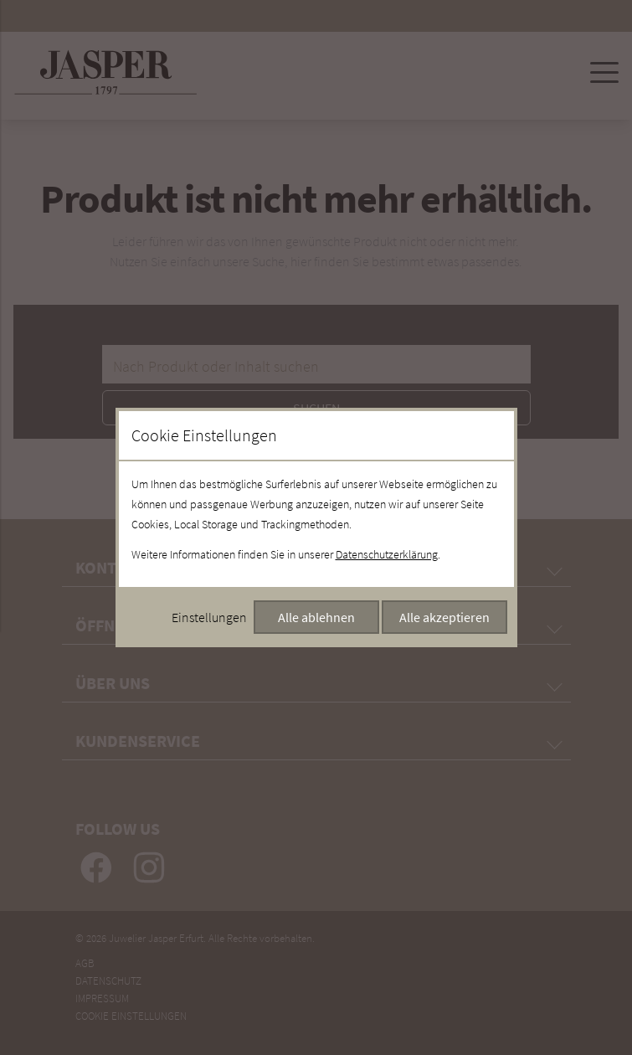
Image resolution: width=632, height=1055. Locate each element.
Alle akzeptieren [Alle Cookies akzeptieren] (444, 617)
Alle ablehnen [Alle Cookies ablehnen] (316, 617)
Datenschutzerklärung (387, 554)
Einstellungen (209, 617)
